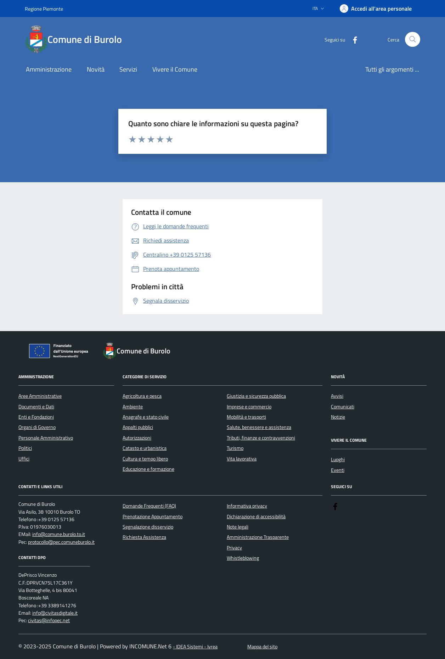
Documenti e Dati (36, 407)
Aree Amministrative (40, 396)
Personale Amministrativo (45, 438)
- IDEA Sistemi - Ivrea (195, 646)
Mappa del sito (262, 646)
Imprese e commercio (249, 407)
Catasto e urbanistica (145, 448)
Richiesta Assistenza (144, 537)
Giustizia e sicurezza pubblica (256, 396)
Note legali (237, 527)
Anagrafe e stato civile (146, 417)
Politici (25, 448)
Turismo (235, 448)
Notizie (338, 417)
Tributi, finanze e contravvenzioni (261, 438)
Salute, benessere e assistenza (259, 427)
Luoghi (338, 459)
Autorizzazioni (137, 438)
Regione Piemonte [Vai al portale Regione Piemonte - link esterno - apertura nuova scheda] (44, 8)
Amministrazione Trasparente (258, 537)
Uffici (23, 459)
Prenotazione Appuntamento (152, 516)
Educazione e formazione (148, 469)
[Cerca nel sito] (412, 39)
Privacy (234, 548)
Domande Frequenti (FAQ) (149, 506)
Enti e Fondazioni (36, 417)
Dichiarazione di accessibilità (256, 516)
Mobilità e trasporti (246, 417)
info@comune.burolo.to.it (58, 534)
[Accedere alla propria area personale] (375, 8)
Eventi (337, 470)
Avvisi (337, 396)
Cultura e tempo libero (145, 459)
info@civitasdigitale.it (55, 613)
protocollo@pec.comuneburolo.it (61, 542)
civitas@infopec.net (49, 620)
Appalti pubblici (138, 427)
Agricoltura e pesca (142, 396)
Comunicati (342, 407)
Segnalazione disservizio (148, 527)
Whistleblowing (243, 558)
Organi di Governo (37, 427)
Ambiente (133, 407)
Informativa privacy (247, 506)
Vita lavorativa (242, 459)
